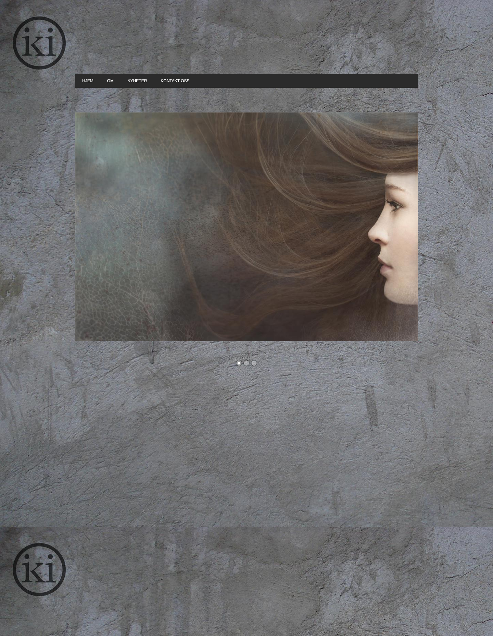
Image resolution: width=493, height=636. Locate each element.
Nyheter (137, 81)
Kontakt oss (175, 81)
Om (110, 81)
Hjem (87, 81)
